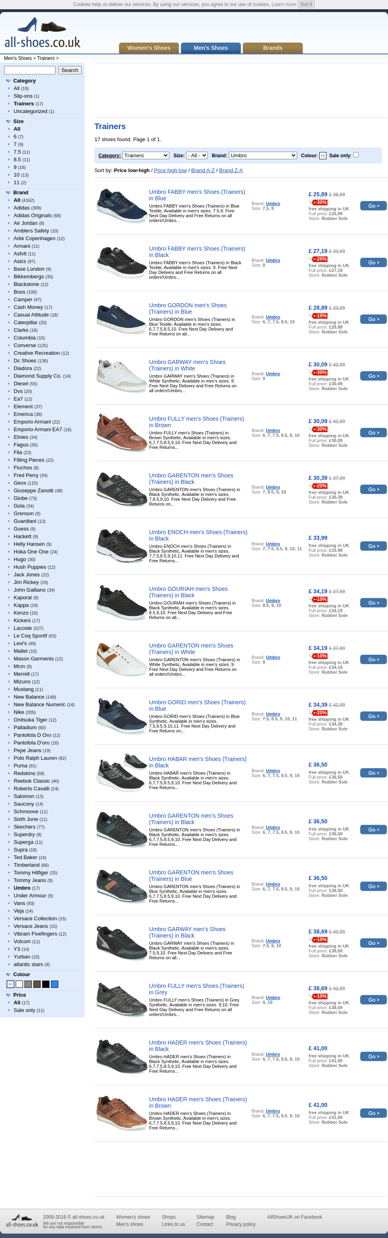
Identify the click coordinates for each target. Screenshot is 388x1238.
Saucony (24, 804)
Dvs (18, 391)
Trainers (46, 58)
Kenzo (21, 613)
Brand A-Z (203, 170)
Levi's (20, 643)
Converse (25, 345)
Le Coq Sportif (30, 636)
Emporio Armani (32, 422)
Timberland (27, 865)
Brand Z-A (231, 170)
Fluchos (23, 468)
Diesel (21, 383)
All (16, 88)
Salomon (24, 796)
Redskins (24, 773)
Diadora (23, 368)
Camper (23, 299)
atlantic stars (28, 964)
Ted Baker (25, 857)
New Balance (29, 697)
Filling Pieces (29, 460)
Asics (20, 261)
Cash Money (28, 307)
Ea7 (18, 399)
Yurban (22, 957)
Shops (169, 1217)
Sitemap (205, 1217)
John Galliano (30, 590)
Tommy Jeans (30, 880)
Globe (21, 498)
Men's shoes (129, 1224)
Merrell (22, 674)
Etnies (21, 437)
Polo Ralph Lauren (35, 758)
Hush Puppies (30, 567)
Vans (19, 903)
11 (16, 182)
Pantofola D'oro (31, 743)
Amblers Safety (31, 231)
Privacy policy (240, 1224)
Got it (306, 4)
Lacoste (23, 628)
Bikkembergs (29, 277)
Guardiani (25, 521)
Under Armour (30, 896)
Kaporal (23, 597)
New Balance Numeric (40, 704)
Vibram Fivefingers (35, 934)
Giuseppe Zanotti (33, 490)
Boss (19, 292)
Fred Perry (26, 475)
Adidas (22, 208)
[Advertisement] (122, 90)
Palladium (25, 727)
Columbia (25, 338)
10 (16, 175)
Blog (231, 1217)
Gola (19, 506)
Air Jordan (25, 223)
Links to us (173, 1224)
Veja (19, 911)
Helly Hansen (29, 544)
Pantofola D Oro (32, 735)
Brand (21, 192)
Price (19, 995)
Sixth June (26, 819)
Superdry (24, 834)
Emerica (23, 414)
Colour (21, 974)
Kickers (22, 620)
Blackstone (26, 284)
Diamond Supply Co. (38, 376)
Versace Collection (35, 918)
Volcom (22, 941)
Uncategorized (30, 111)
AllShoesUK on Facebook (294, 1217)
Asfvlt (20, 254)
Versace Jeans (31, 926)
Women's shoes (133, 1217)
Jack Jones (27, 575)
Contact (205, 1224)
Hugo (20, 559)
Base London (29, 269)
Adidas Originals (33, 215)
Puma (20, 766)
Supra (21, 850)
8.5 (17, 159)
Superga (23, 842)
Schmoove (26, 811)
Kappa (21, 605)
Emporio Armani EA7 (38, 429)
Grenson (24, 513)
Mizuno (22, 682)
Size (18, 121)
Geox (20, 483)
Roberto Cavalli (31, 789)
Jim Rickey (26, 582)
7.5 (17, 152)
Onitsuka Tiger (30, 720)
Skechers (24, 827)
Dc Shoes (25, 361)
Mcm (19, 666)
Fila (18, 452)
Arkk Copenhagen (34, 238)
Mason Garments (34, 659)
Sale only (24, 1010)
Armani (22, 246)
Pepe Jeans (27, 750)
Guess (21, 529)
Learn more (284, 4)
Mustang (24, 689)
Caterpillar (25, 322)
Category (24, 81)
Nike (19, 712)
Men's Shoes (18, 58)
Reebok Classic (32, 781)
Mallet (21, 651)
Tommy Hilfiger (31, 873)
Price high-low (170, 170)
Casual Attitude (31, 315)
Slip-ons (23, 96)
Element (23, 406)
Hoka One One (31, 552)
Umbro (273, 203)
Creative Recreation (37, 353)
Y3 (17, 949)
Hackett (22, 536)
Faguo (21, 445)
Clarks (21, 330)
